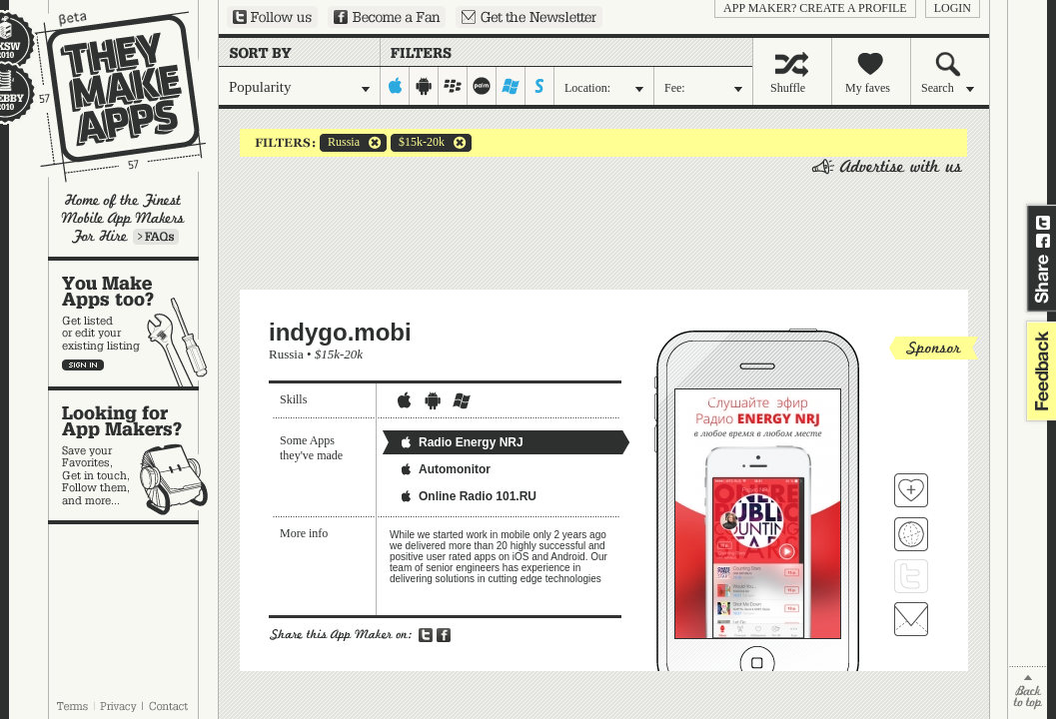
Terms (72, 706)
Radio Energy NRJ (461, 442)
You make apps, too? (133, 323)
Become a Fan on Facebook (387, 17)
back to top (1027, 692)
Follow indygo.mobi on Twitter (911, 576)
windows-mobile (511, 86)
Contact (170, 706)
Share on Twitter (1043, 223)
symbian (540, 86)
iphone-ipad (395, 86)
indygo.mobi (340, 332)
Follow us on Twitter (272, 17)
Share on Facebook (1043, 241)
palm (482, 86)
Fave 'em (911, 490)
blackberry (453, 86)
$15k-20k (418, 143)
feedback (1039, 371)
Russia (340, 143)
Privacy (118, 706)
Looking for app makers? (133, 455)
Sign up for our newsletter (529, 17)
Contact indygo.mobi (911, 619)
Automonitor (445, 469)
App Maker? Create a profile (815, 8)
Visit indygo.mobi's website (911, 534)
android (424, 86)
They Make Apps (107, 96)
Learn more (156, 237)
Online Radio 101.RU (467, 496)
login (952, 8)
